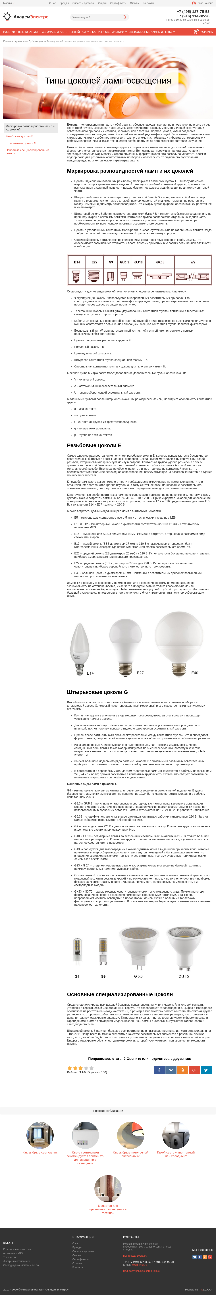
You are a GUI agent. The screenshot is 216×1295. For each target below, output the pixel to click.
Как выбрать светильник (40, 1152)
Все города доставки (135, 1255)
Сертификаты (118, 3)
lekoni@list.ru (139, 1264)
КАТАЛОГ (9, 1243)
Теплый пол (10, 1257)
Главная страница (14, 41)
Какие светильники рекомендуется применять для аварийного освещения (85, 1158)
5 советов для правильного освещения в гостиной (108, 1209)
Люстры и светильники (16, 1261)
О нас (52, 3)
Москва (7, 3)
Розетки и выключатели (17, 1249)
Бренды (64, 3)
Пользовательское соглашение (141, 1270)
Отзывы (134, 3)
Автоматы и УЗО (13, 1253)
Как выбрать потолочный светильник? (131, 1154)
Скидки (102, 3)
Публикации (35, 41)
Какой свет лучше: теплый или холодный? (176, 1154)
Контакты (148, 3)
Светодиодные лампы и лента (21, 1265)
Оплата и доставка (83, 3)
